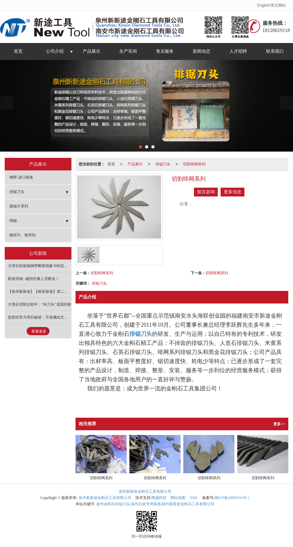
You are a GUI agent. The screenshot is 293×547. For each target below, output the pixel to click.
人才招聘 (238, 51)
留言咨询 (206, 192)
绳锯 (13, 220)
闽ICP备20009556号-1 (232, 498)
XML (194, 498)
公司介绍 (55, 51)
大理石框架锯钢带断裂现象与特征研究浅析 (39, 266)
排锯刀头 (162, 164)
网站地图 (178, 498)
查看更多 (38, 331)
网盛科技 (158, 498)
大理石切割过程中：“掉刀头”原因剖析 (39, 304)
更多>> (279, 424)
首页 (18, 51)
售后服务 (165, 51)
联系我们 (275, 51)
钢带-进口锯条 (21, 177)
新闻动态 (201, 51)
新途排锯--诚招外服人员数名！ (33, 278)
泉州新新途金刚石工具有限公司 (145, 491)
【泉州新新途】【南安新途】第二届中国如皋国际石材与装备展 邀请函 (39, 291)
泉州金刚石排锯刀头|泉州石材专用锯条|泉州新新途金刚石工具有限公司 (155, 504)
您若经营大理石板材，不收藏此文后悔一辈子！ (39, 317)
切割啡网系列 (194, 164)
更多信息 (232, 192)
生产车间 (128, 51)
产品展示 (91, 51)
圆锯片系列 (18, 206)
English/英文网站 (271, 5)
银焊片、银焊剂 (22, 235)
